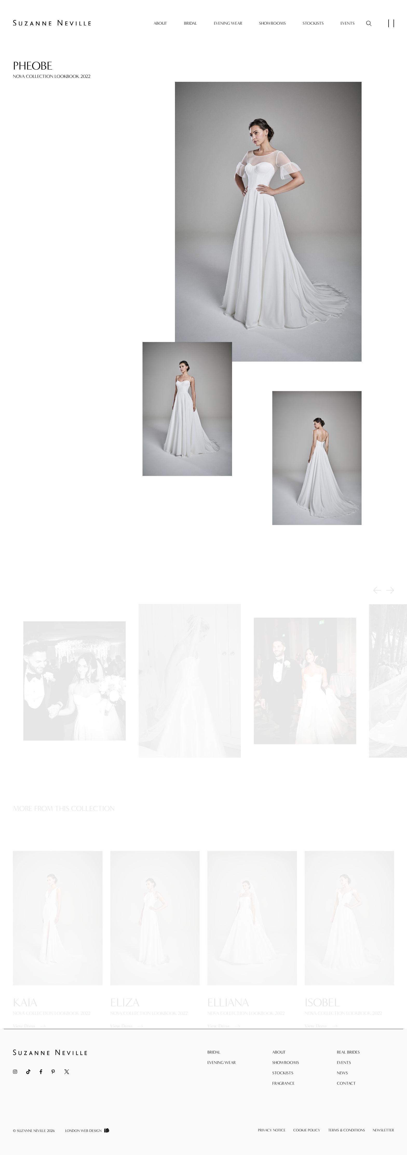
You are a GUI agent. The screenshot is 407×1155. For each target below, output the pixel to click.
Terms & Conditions (346, 1130)
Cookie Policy (306, 1130)
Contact (346, 1083)
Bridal (190, 23)
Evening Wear (228, 23)
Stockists (313, 23)
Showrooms (272, 23)
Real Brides (348, 1052)
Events (348, 23)
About (160, 23)
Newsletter (383, 1130)
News (342, 1072)
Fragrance (283, 1083)
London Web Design (83, 1131)
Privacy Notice (272, 1130)
